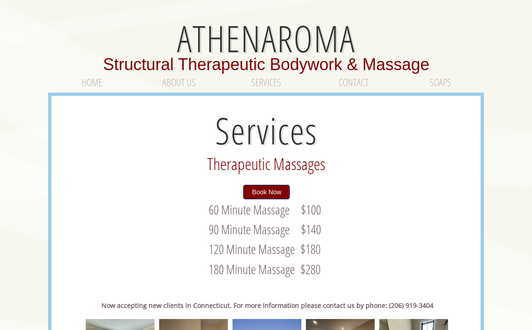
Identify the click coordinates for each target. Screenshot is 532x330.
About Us (179, 82)
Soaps (440, 82)
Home (92, 82)
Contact (353, 82)
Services (266, 82)
